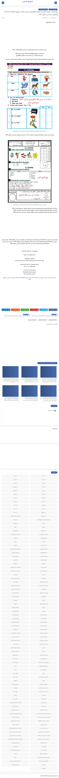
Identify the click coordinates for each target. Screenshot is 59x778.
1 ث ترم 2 (15, 479)
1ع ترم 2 (15, 483)
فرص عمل (15, 677)
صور (44, 673)
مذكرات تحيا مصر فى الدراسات (43, 717)
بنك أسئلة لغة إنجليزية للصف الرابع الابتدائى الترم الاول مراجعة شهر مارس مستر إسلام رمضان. (11, 399)
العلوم (43, 600)
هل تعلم (44, 764)
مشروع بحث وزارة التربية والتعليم (15, 739)
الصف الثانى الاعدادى (15, 589)
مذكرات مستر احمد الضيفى (43, 732)
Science (43, 523)
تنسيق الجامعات (43, 658)
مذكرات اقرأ (43, 706)
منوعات (15, 753)
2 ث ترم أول (15, 490)
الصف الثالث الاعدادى (43, 585)
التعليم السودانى (43, 556)
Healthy (15, 519)
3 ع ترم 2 (15, 501)
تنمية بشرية (15, 658)
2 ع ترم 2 (43, 498)
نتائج (15, 757)
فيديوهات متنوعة (43, 684)
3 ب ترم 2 (44, 501)
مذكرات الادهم (15, 706)
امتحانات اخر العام (43, 633)
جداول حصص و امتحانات (43, 662)
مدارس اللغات (44, 702)
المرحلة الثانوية (43, 629)
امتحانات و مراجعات (43, 644)
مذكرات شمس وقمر (15, 721)
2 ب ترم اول (15, 487)
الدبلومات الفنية (43, 571)
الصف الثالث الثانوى (15, 585)
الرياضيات (44, 574)
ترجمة (43, 651)
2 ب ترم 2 (44, 487)
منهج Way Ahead (43, 753)
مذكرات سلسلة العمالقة (43, 721)
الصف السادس (15, 596)
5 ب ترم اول (43, 512)
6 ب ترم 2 (15, 512)
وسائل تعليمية (15, 764)
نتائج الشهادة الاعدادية (44, 761)
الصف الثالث (15, 582)
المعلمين (15, 629)
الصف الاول (43, 578)
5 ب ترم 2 (15, 509)
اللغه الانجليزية (43, 622)
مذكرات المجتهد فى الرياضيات (15, 713)
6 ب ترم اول (43, 516)
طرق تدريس (15, 673)
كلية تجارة (15, 691)
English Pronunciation (15, 516)
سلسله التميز (44, 669)
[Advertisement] (29, 37)
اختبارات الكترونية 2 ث (43, 534)
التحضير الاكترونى (43, 549)
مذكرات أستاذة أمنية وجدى (15, 702)
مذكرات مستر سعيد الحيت (15, 732)
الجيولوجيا (15, 563)
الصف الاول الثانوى (44, 582)
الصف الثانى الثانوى (44, 593)
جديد (15, 666)
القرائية (43, 607)
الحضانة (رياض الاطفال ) (15, 567)
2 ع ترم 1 (15, 494)
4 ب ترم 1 (15, 505)
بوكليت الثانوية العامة (15, 647)
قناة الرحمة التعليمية (43, 688)
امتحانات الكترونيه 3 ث (15, 633)
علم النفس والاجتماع (43, 677)
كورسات (43, 695)
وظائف (43, 768)
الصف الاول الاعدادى (15, 578)
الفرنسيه (15, 600)
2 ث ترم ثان (43, 494)
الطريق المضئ (27, 2)
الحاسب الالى (43, 567)
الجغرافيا (44, 563)
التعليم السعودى (15, 552)
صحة (15, 669)
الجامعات (15, 560)
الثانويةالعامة (44, 560)
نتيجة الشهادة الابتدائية (15, 761)
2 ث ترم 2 (44, 490)
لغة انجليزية (43, 699)
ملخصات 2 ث (15, 746)
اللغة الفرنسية (15, 618)
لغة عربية (15, 699)
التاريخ (15, 545)
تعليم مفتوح (15, 655)
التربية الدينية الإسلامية (15, 549)
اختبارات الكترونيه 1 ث (15, 534)
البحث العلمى (44, 545)
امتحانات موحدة (43, 636)
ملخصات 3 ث (43, 750)
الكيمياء (43, 611)
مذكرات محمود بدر (44, 728)
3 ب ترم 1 (15, 498)
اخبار (15, 527)
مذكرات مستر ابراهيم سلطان (15, 728)
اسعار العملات (43, 538)
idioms (43, 527)
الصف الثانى (43, 589)
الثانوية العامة (15, 556)
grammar (15, 523)
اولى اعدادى (15, 644)
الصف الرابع (43, 596)
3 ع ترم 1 (43, 505)
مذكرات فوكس (43, 724)
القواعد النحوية (15, 607)
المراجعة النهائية (15, 622)
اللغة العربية (43, 618)
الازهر (15, 541)
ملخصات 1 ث (43, 746)
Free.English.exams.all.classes (43, 519)
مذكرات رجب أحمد (15, 717)
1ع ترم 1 (43, 483)
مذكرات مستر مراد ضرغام (43, 739)
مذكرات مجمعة (15, 724)
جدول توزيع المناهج (43, 666)
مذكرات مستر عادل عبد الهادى (43, 735)
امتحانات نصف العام (15, 640)
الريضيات (15, 574)
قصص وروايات (15, 684)
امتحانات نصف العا (44, 640)
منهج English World (15, 750)
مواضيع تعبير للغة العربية (43, 757)
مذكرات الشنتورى (15, 710)
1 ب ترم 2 (15, 476)
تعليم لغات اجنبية (15, 651)
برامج (43, 647)
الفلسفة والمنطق (44, 604)
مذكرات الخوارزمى (43, 710)
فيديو (43, 680)
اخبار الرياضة (15, 530)
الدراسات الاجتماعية (15, 571)
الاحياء (43, 541)
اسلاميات (15, 538)
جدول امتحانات (15, 662)
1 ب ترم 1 (43, 476)
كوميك (15, 695)
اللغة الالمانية (15, 611)
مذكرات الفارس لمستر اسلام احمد (43, 713)
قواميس (15, 688)
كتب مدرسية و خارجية (43, 691)
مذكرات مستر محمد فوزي (15, 735)
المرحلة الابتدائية (43, 9)
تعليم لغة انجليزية (44, 655)
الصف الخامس (15, 593)
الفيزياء (15, 604)
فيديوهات (15, 680)
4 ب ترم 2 (44, 509)
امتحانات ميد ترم (32, 319)
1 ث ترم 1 (43, 479)
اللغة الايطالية (15, 615)
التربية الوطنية (44, 552)
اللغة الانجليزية (53, 9)
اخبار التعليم (43, 530)
